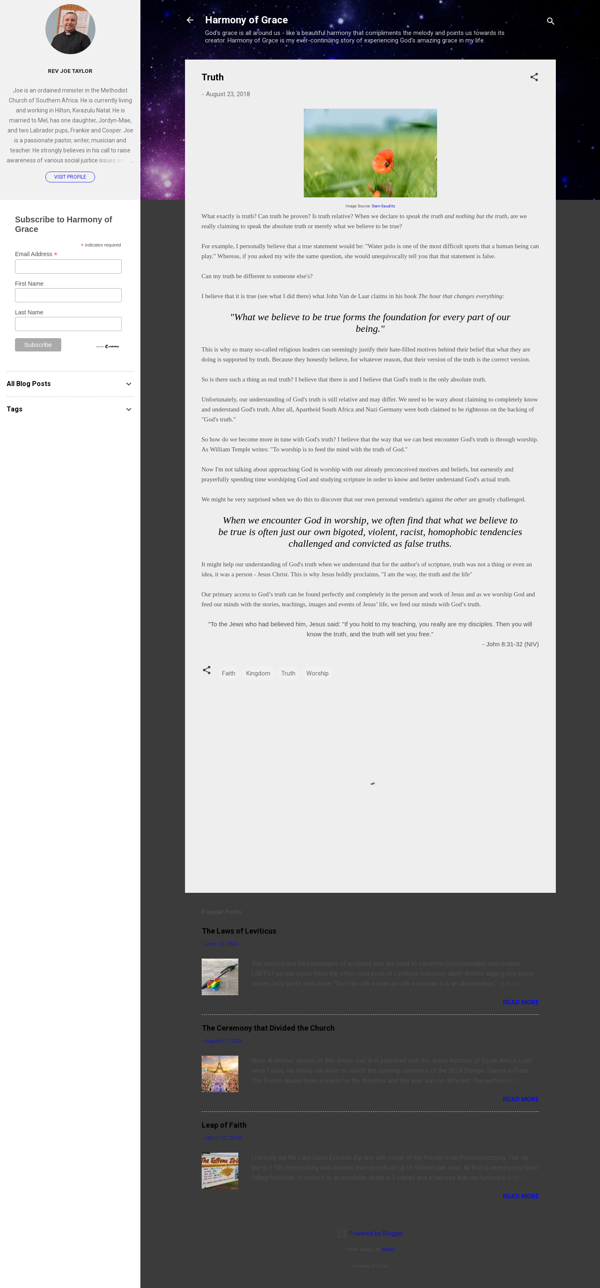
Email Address (36, 254)
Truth (288, 673)
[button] (534, 78)
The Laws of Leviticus (239, 931)
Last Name (29, 312)
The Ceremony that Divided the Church (268, 1028)
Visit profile (70, 177)
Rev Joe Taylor (70, 70)
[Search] (551, 22)
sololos (388, 1249)
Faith (228, 673)
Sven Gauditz (383, 206)
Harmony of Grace (246, 20)
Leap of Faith (224, 1125)
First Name (29, 283)
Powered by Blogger (370, 1233)
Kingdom (258, 673)
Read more (521, 1002)
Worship (317, 673)
